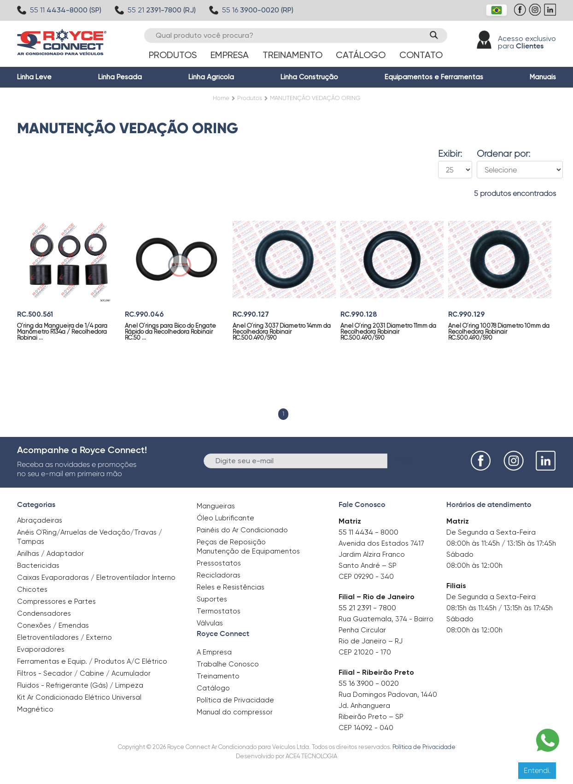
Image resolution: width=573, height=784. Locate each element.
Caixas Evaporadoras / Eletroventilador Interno (96, 577)
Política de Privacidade (235, 700)
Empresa (229, 54)
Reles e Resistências (230, 587)
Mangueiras (216, 506)
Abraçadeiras (39, 520)
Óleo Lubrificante (225, 518)
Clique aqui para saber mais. (365, 770)
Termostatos (218, 611)
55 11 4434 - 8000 (368, 532)
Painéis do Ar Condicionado (242, 530)
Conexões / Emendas (53, 625)
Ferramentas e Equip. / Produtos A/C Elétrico (92, 661)
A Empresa (214, 652)
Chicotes (32, 589)
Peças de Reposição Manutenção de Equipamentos (248, 546)
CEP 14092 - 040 (366, 728)
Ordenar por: (503, 154)
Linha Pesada (120, 77)
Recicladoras (218, 575)
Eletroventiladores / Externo (64, 637)
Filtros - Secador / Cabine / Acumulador (84, 673)
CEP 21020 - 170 (365, 652)
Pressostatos (219, 563)
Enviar (403, 460)
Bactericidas (38, 565)
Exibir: (450, 154)
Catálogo (361, 54)
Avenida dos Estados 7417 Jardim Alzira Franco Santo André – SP (381, 554)
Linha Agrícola (211, 77)
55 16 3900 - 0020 (369, 683)
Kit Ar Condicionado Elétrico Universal (79, 697)
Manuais (543, 77)
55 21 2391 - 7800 (367, 607)
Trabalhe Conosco (228, 664)
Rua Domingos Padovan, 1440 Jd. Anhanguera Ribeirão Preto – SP (388, 705)
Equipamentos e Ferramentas (434, 77)
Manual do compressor (235, 712)
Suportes (212, 599)
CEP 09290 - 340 (366, 576)
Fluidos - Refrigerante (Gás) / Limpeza (80, 685)
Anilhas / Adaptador (50, 553)
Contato (421, 54)
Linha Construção (309, 77)
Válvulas (210, 623)
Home (221, 97)
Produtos (173, 54)
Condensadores (44, 613)
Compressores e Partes (56, 601)
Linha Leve (34, 77)
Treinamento (292, 54)
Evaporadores (40, 649)
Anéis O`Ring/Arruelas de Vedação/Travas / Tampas (89, 537)
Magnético (35, 706)
